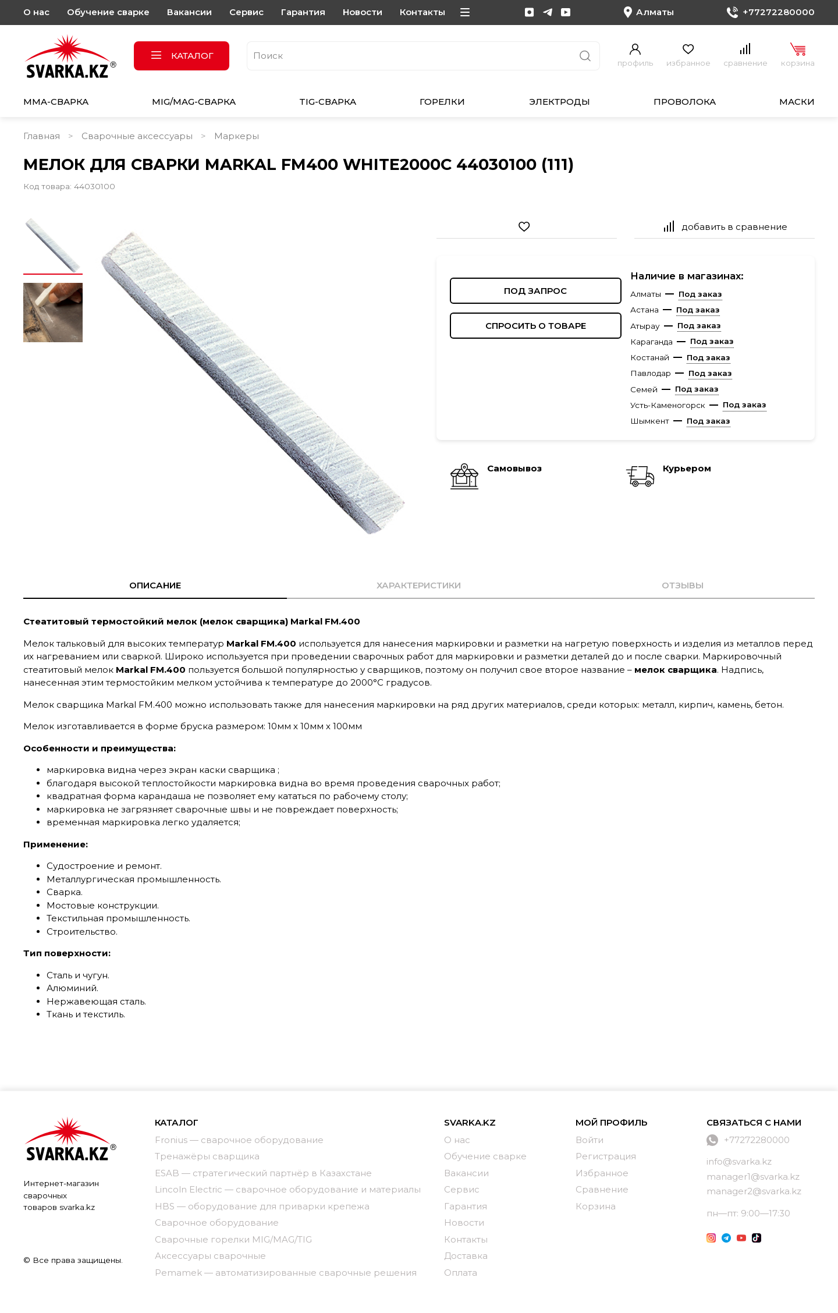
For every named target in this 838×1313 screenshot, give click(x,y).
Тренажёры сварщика (207, 1156)
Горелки (442, 101)
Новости (362, 11)
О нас (36, 11)
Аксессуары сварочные (210, 1255)
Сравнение (602, 1189)
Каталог (182, 55)
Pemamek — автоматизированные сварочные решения (286, 1272)
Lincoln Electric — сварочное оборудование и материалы (288, 1189)
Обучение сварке (108, 11)
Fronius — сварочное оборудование (239, 1139)
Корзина (596, 1206)
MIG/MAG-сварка (194, 101)
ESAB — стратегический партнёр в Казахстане (263, 1173)
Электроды (559, 101)
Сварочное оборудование (217, 1222)
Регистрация (606, 1156)
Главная (41, 135)
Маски (797, 101)
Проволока (685, 101)
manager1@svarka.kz (753, 1176)
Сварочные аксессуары (137, 135)
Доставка (466, 1255)
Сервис (246, 11)
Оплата (460, 1272)
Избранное (602, 1173)
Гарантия (303, 11)
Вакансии (189, 11)
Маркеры (236, 135)
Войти (589, 1139)
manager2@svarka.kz (753, 1191)
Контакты (422, 11)
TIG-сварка (327, 101)
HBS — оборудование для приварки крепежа (262, 1206)
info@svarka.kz (739, 1161)
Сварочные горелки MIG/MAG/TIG (233, 1239)
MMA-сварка (55, 101)
